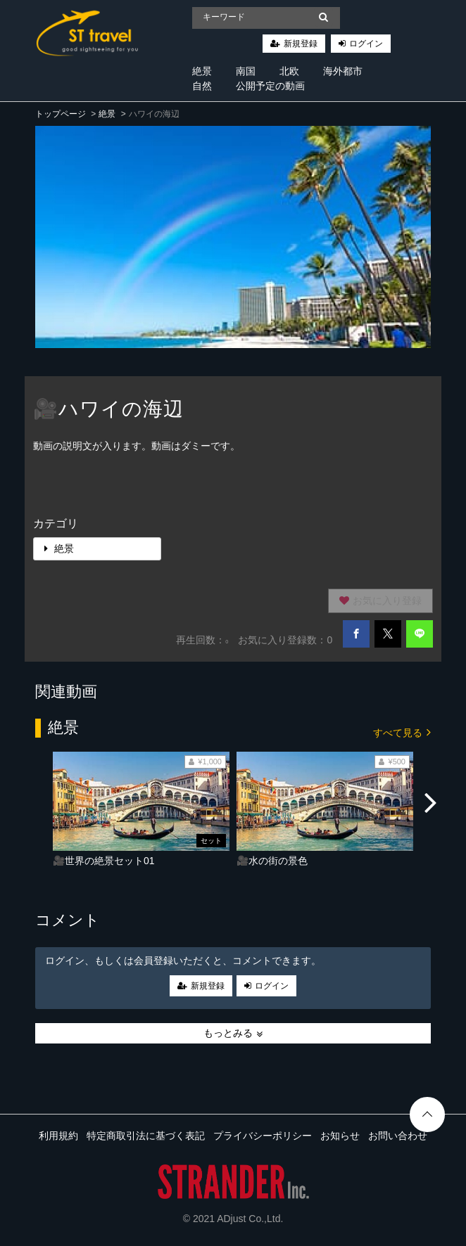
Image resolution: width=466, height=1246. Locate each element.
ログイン (366, 44)
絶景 (202, 71)
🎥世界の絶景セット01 (104, 860)
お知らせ (340, 1135)
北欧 (289, 71)
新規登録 (300, 44)
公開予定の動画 (270, 85)
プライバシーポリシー (262, 1135)
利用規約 (58, 1135)
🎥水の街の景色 (272, 860)
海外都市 (343, 71)
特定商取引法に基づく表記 (146, 1135)
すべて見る (402, 732)
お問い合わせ (397, 1135)
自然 (202, 85)
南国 (246, 71)
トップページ (60, 114)
